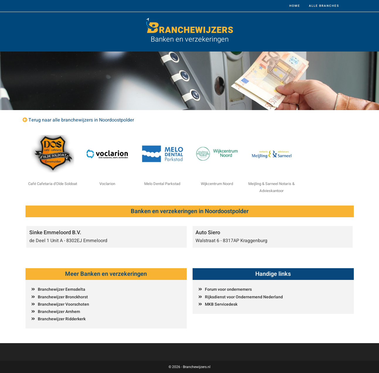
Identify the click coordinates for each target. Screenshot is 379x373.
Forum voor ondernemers (228, 289)
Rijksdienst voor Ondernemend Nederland (244, 297)
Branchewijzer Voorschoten (63, 304)
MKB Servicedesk (221, 304)
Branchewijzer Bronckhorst (63, 297)
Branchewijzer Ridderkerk (62, 319)
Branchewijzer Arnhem (59, 312)
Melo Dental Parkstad (162, 183)
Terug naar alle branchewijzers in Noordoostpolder (81, 120)
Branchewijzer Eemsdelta (61, 289)
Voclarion (107, 183)
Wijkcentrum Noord (217, 183)
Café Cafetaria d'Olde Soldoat (52, 183)
